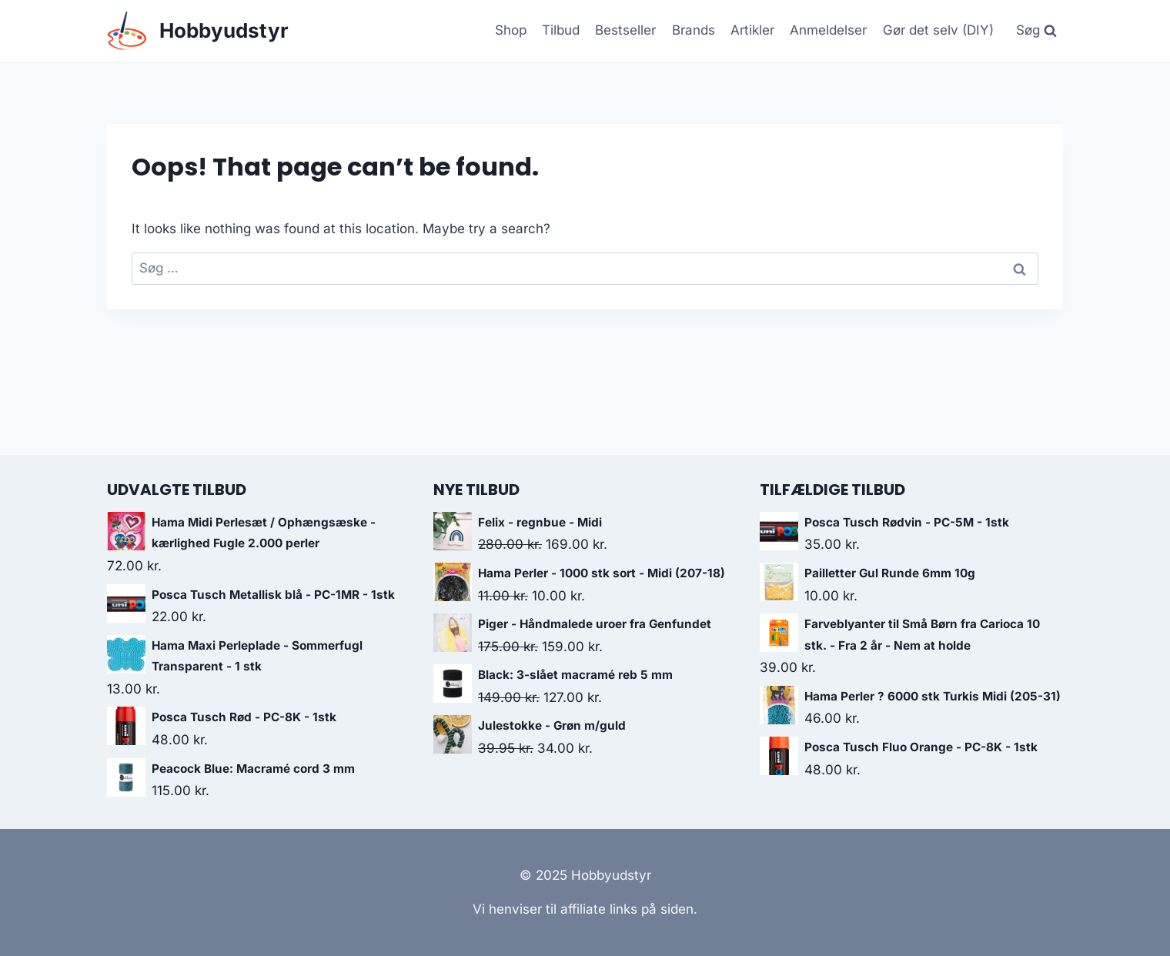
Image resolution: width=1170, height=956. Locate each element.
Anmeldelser (828, 30)
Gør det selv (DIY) (938, 30)
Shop (510, 30)
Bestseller (625, 30)
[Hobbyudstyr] (198, 31)
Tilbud (561, 30)
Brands (693, 30)
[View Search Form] (1036, 31)
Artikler (752, 30)
